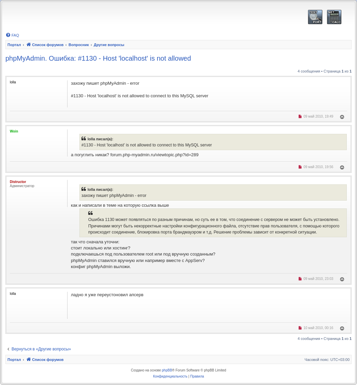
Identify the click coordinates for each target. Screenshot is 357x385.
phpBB (167, 370)
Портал (14, 45)
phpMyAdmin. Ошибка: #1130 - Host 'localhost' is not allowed (98, 58)
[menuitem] (12, 35)
